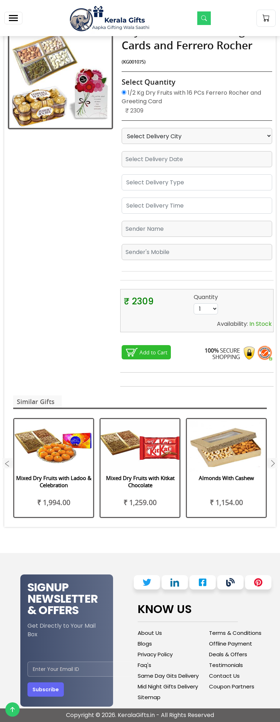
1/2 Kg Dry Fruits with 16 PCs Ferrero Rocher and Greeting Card (191, 97)
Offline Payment (230, 643)
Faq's (144, 665)
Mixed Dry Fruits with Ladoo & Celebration (53, 481)
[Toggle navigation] (13, 18)
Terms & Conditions (235, 633)
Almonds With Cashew (226, 478)
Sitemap (149, 697)
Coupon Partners (231, 686)
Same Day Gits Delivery (168, 675)
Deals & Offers (228, 654)
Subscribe (45, 689)
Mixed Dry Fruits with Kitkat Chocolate (140, 481)
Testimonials (226, 665)
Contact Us (224, 675)
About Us (150, 633)
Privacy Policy (155, 654)
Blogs (145, 643)
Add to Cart (153, 352)
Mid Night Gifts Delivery (168, 686)
